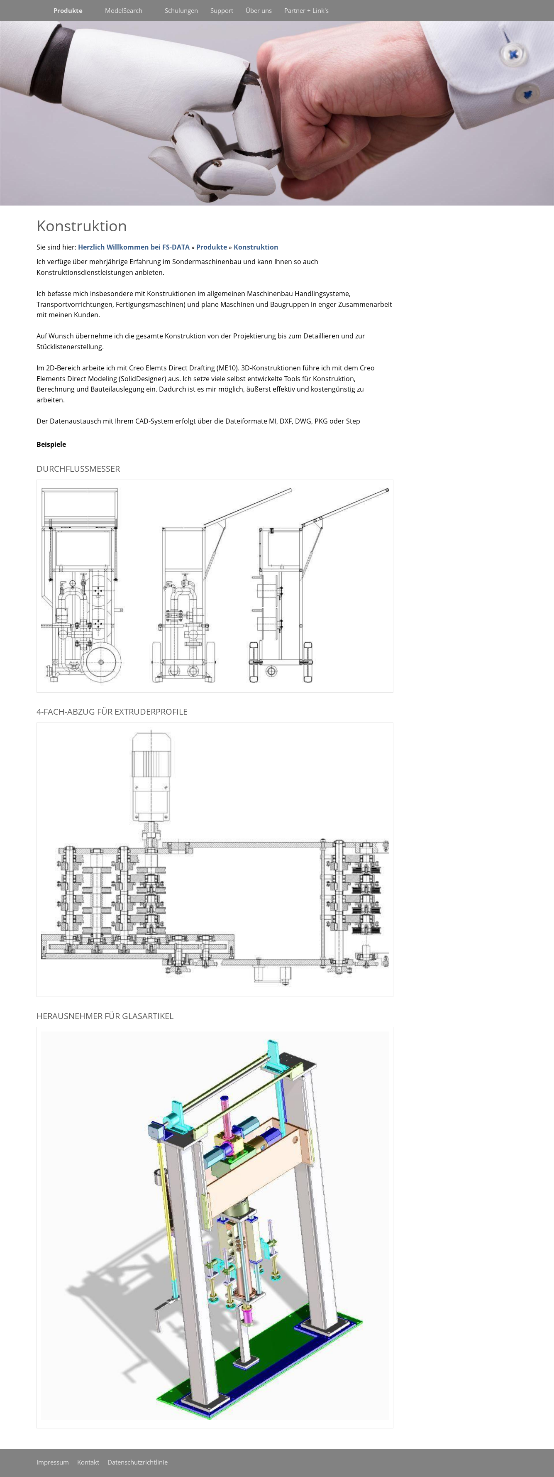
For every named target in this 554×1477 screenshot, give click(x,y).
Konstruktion (256, 247)
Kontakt (88, 1462)
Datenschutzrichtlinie (137, 1462)
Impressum (53, 1462)
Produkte (211, 247)
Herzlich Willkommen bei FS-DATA (134, 247)
